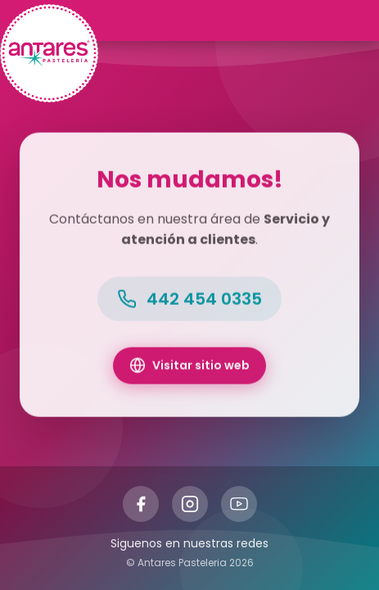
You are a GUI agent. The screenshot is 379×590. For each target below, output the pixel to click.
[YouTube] (239, 504)
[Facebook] (141, 504)
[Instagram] (190, 504)
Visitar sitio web (189, 366)
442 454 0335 (189, 299)
